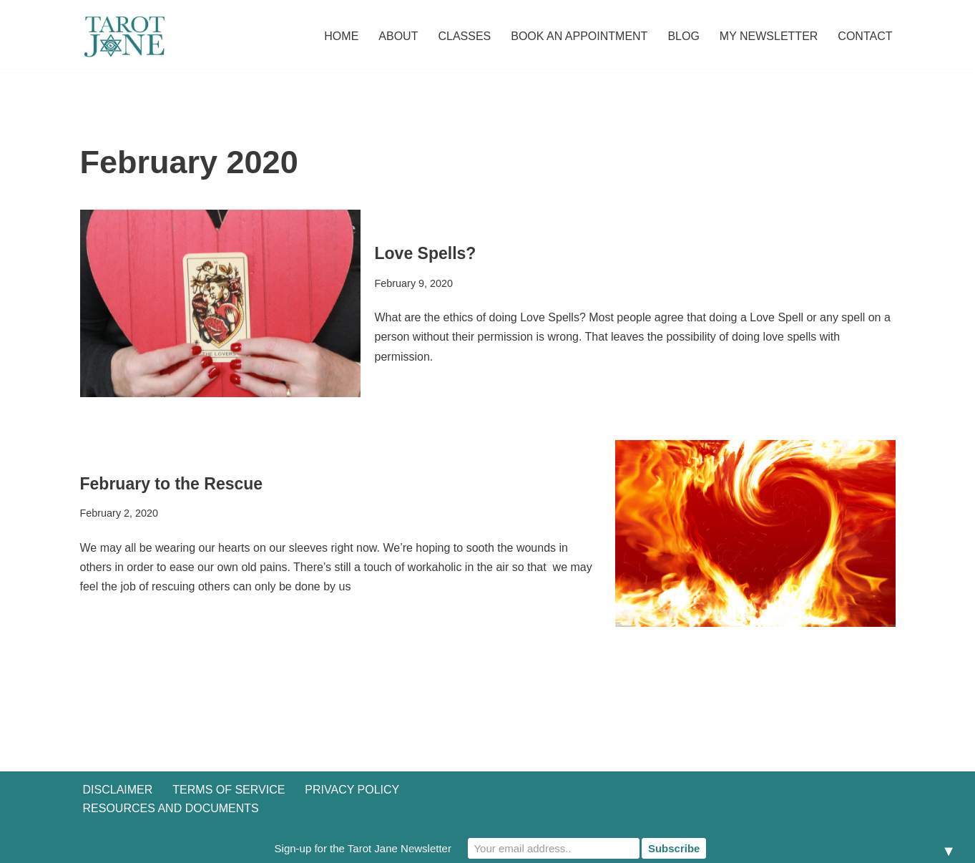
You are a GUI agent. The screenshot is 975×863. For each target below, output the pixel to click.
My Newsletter (769, 36)
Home (341, 36)
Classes (464, 36)
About (398, 36)
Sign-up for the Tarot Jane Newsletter (363, 848)
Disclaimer (118, 790)
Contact (865, 36)
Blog (683, 36)
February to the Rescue (171, 483)
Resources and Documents (171, 808)
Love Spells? (425, 253)
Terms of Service (228, 790)
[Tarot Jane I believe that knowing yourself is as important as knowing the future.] (123, 36)
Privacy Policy (352, 790)
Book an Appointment (579, 36)
